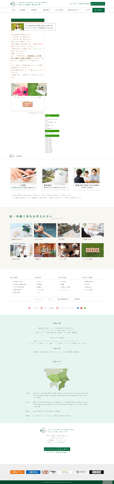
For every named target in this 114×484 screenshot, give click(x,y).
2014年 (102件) (49, 151)
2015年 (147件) (49, 149)
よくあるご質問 (88, 290)
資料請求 (66, 14)
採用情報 (77, 299)
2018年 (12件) (48, 145)
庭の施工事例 (16, 292)
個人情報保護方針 (63, 299)
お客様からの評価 (65, 287)
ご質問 (77, 14)
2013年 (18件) (48, 152)
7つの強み (63, 281)
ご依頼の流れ (87, 287)
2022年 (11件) (48, 140)
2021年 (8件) (48, 141)
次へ (11, 157)
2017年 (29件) (48, 147)
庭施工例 (25, 14)
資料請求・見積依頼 (16, 156)
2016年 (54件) (48, 148)
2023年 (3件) (48, 139)
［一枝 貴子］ (40, 113)
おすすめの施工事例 (18, 287)
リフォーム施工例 (35, 14)
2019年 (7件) (48, 144)
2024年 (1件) (48, 137)
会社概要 (39, 284)
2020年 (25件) (48, 143)
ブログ (38, 292)
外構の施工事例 (17, 290)
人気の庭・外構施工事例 (19, 284)
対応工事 (86, 284)
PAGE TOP (108, 482)
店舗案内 (56, 14)
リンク (50, 299)
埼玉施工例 (46, 14)
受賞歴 (62, 284)
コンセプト (40, 281)
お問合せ (65, 449)
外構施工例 (14, 14)
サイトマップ (38, 299)
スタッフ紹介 (40, 290)
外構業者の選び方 (89, 281)
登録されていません (49, 133)
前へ (11, 155)
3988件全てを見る (18, 281)
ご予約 (87, 14)
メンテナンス (64, 290)
